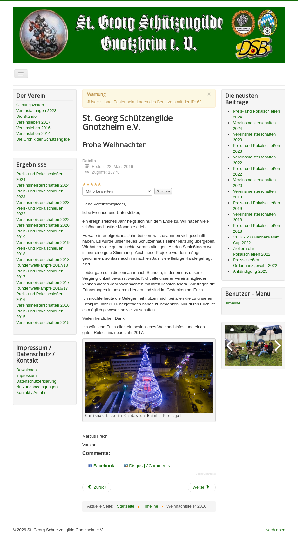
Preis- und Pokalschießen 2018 (39, 251)
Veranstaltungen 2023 (36, 110)
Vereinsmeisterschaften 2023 (43, 202)
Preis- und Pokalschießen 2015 (39, 314)
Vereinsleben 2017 (33, 122)
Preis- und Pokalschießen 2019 (39, 234)
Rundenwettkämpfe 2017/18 (42, 265)
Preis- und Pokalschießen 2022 (39, 211)
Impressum (26, 375)
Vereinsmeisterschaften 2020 (43, 225)
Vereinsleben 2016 (33, 127)
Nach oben (275, 529)
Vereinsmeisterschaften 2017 (43, 282)
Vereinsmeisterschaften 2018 (43, 259)
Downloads (26, 369)
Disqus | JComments (147, 465)
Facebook (101, 465)
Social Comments (206, 473)
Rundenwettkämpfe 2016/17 (42, 288)
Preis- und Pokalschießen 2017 (39, 274)
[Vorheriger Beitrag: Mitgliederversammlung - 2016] (96, 487)
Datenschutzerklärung (36, 381)
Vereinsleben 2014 (33, 133)
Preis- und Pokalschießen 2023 (39, 194)
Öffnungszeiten (30, 105)
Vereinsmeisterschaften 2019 (43, 242)
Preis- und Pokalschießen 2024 (39, 176)
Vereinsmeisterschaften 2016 (43, 305)
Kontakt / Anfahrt (31, 392)
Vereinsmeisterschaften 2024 (43, 185)
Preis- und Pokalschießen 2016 (39, 296)
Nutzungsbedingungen (37, 387)
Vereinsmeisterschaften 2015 (43, 322)
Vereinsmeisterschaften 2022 (43, 219)
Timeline (232, 303)
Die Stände (26, 116)
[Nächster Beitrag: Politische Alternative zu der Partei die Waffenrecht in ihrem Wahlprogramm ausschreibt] (202, 487)
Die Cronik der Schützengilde (43, 139)
